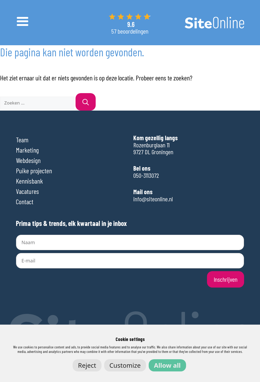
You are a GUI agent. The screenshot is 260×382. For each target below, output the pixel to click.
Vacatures (27, 191)
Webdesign (28, 160)
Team (22, 139)
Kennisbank (29, 181)
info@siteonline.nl (153, 199)
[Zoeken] (86, 102)
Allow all (167, 365)
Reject (87, 365)
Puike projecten (34, 170)
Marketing (27, 150)
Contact (24, 201)
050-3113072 (146, 175)
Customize (125, 365)
